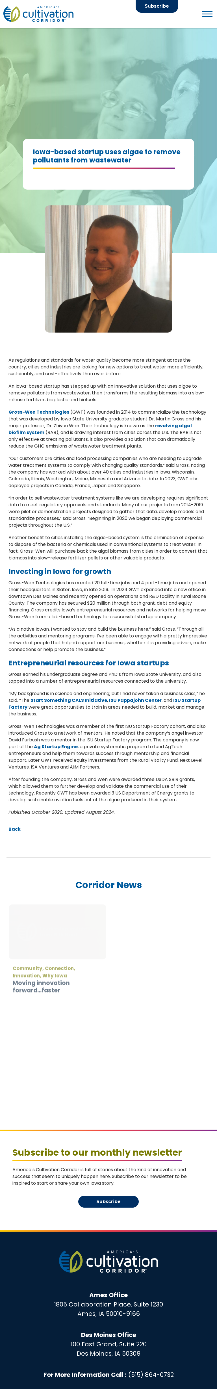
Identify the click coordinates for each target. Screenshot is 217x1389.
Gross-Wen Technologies (38, 412)
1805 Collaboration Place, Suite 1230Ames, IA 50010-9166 (108, 1304)
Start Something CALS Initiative (69, 700)
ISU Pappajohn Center (135, 700)
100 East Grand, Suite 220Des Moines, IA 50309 (109, 1344)
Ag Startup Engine (56, 746)
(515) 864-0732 (151, 1374)
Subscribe (157, 6)
